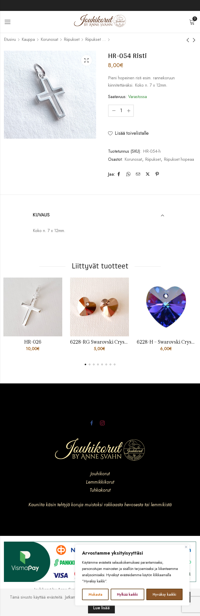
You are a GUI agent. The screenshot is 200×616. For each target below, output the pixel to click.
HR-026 (33, 342)
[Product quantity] (121, 110)
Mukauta (95, 594)
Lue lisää (101, 608)
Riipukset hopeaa (95, 39)
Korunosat (49, 39)
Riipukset (71, 39)
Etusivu (10, 39)
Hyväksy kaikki (164, 594)
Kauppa (28, 39)
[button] (85, 364)
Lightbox (86, 60)
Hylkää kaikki (127, 594)
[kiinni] (186, 547)
